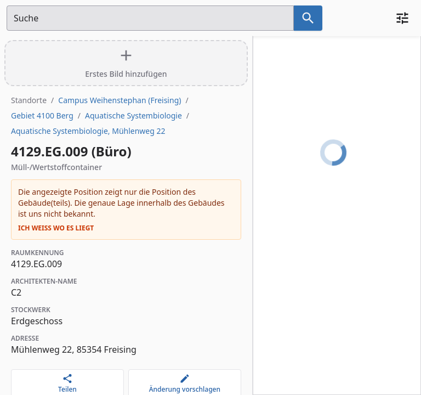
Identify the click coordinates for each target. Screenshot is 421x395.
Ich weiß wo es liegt (56, 228)
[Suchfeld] (150, 18)
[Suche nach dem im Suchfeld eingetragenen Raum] (308, 18)
